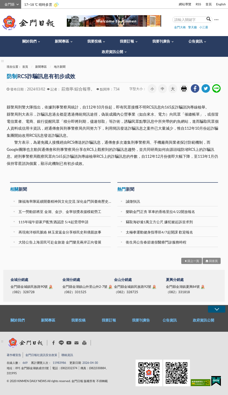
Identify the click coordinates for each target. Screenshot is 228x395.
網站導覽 (185, 4)
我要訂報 (127, 41)
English (221, 4)
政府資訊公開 (112, 51)
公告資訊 (195, 41)
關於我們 (29, 41)
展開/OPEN (216, 309)
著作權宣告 (14, 355)
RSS (198, 4)
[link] (195, 88)
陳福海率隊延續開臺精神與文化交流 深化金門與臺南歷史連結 (65, 201)
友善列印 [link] (183, 88)
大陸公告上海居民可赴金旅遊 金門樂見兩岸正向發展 (59, 242)
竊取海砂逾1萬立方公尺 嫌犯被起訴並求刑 (159, 222)
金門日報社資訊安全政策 (41, 355)
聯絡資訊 (67, 355)
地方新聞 (59, 66)
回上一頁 (193, 261)
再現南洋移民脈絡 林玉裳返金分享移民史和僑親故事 (59, 232)
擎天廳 (192, 27)
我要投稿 (94, 41)
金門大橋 (180, 27)
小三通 (203, 27)
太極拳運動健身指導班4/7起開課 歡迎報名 (159, 232)
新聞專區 (62, 41)
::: (2, 4)
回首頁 (213, 261)
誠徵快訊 (133, 201)
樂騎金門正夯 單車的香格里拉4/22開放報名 (160, 211)
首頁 (209, 4)
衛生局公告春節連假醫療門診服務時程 (156, 242)
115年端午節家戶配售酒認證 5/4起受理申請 (53, 222)
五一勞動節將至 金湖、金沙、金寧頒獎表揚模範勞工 (59, 211)
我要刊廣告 (161, 41)
